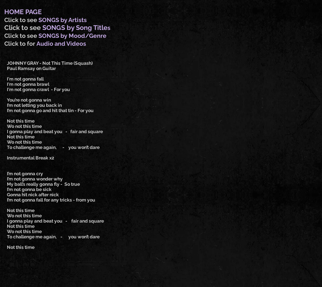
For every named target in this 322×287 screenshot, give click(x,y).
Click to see (21, 19)
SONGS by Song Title (74, 28)
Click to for (20, 43)
